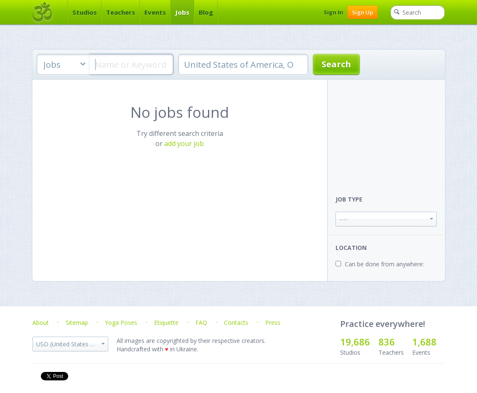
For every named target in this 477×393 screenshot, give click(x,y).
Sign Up (362, 12)
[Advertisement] (390, 132)
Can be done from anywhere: (384, 264)
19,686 (355, 341)
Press (272, 323)
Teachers (120, 12)
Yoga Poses (121, 323)
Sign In (333, 12)
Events (155, 12)
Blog (206, 12)
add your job (184, 143)
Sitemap (77, 323)
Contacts (236, 323)
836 (386, 341)
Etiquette (166, 323)
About (40, 323)
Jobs (182, 12)
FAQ (201, 323)
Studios (84, 12)
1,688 (424, 341)
